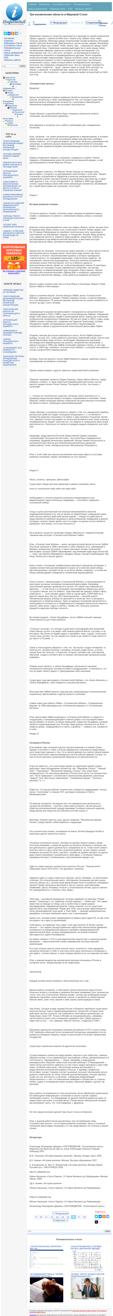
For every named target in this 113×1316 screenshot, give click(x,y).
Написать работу (12, 60)
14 (62, 1217)
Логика (10, 93)
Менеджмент (8, 101)
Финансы (9, 121)
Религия (13, 108)
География (16, 84)
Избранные (44, 4)
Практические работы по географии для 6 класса (11, 312)
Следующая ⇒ (93, 23)
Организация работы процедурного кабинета (10, 174)
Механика (9, 103)
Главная (32, 4)
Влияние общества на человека (13, 291)
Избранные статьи (13, 43)
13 (57, 1217)
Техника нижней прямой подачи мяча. (12, 156)
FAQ (6, 57)
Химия (10, 123)
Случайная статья (13, 45)
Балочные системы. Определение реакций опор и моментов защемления (13, 360)
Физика (19, 114)
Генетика (13, 82)
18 (84, 1217)
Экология (14, 125)
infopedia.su (33, 1315)
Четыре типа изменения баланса (13, 226)
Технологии (19, 112)
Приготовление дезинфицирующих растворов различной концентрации (13, 145)
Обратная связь (12, 55)
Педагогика (12, 106)
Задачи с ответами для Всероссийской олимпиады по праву (13, 234)
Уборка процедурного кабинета (10, 341)
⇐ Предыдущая (58, 23)
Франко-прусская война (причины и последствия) (12, 164)
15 (68, 1217)
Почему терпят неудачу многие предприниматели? (88, 1275)
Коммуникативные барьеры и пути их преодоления (13, 197)
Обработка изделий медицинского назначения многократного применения (13, 207)
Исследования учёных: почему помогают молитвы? (46, 1275)
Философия (8, 119)
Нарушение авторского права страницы (84, 1310)
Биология (11, 80)
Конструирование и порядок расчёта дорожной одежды (86, 1247)
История (8, 90)
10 (41, 1217)
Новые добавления (13, 53)
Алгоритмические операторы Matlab (46, 1247)
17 (79, 1217)
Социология (17, 110)
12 (52, 1217)
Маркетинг (14, 95)
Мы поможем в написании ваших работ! (14, 272)
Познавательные (81, 4)
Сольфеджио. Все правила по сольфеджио (12, 350)
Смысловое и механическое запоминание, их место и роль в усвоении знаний (12, 186)
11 (46, 1217)
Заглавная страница (9, 39)
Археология (10, 78)
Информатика (9, 88)
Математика (17, 97)
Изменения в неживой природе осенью (12, 333)
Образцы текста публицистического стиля (13, 218)
